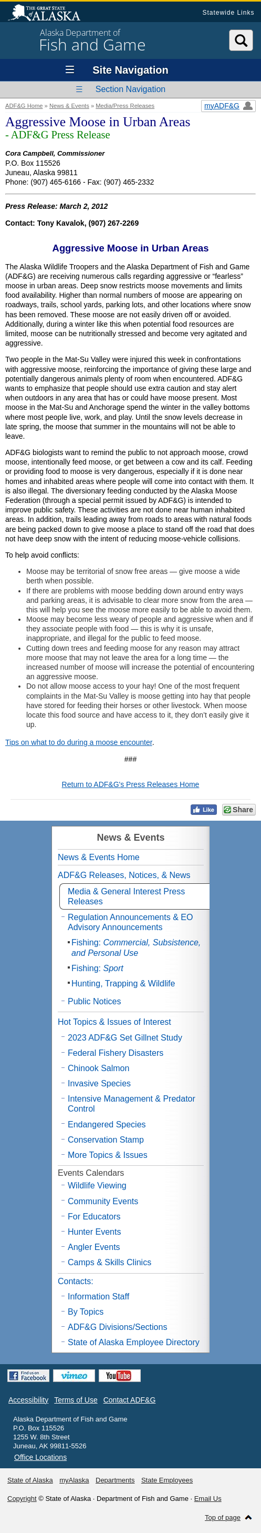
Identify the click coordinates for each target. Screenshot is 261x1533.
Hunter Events (94, 1231)
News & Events (69, 106)
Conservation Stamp (106, 1139)
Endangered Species (107, 1124)
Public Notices (94, 1001)
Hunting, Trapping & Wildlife (123, 983)
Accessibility (28, 1400)
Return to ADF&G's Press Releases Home (131, 784)
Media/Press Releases (125, 106)
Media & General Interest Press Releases (126, 896)
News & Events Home (99, 857)
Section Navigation (130, 89)
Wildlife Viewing (97, 1185)
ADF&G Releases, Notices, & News (124, 875)
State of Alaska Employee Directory (134, 1342)
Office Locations (40, 1457)
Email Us (208, 1498)
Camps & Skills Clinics (109, 1262)
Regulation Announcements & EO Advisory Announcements (130, 922)
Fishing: (136, 947)
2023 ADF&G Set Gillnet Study (125, 1037)
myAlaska (74, 1480)
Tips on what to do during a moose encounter (78, 742)
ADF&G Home (24, 106)
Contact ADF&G (129, 1400)
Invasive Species (99, 1083)
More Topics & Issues (108, 1155)
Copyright (22, 1498)
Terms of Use (75, 1400)
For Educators (94, 1216)
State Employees (167, 1480)
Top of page (223, 1517)
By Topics (85, 1311)
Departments (115, 1480)
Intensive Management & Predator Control (131, 1103)
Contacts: (75, 1281)
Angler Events (94, 1247)
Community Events (103, 1201)
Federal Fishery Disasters (115, 1052)
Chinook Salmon (98, 1068)
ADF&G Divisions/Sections (117, 1327)
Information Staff (98, 1296)
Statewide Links (228, 12)
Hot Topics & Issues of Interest (114, 1021)
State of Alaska (49, 13)
